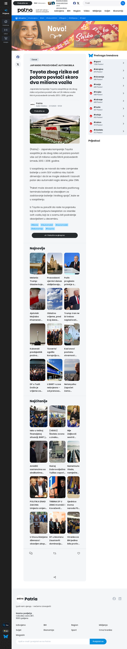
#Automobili (62, 225)
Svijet (107, 11)
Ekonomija (118, 11)
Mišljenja (97, 11)
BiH (68, 11)
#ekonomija (37, 228)
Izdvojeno (59, 11)
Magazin (20, 635)
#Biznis (34, 225)
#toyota (50, 228)
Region (77, 11)
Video (87, 11)
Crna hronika (105, 630)
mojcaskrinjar (62, 3)
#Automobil (47, 225)
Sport (74, 630)
